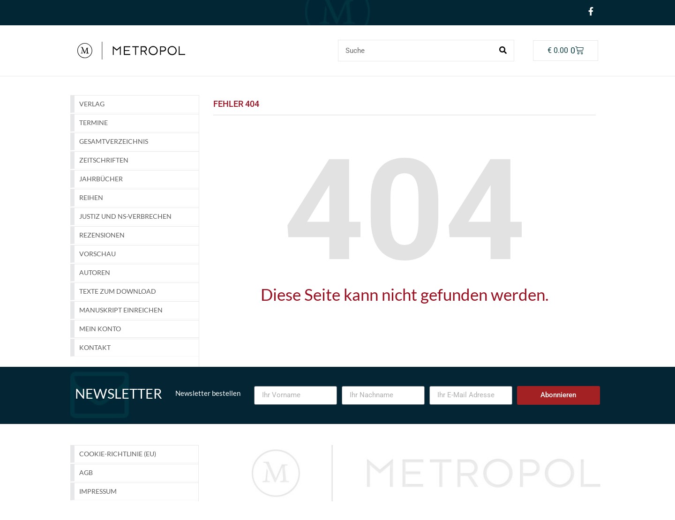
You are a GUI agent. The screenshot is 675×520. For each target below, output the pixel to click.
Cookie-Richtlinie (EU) (117, 454)
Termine (93, 122)
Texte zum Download (117, 291)
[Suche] (503, 50)
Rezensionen (102, 235)
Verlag (92, 104)
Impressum (98, 491)
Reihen (91, 197)
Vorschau (97, 254)
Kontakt (95, 347)
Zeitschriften (103, 160)
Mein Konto (100, 329)
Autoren (94, 272)
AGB (86, 472)
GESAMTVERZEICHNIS (113, 141)
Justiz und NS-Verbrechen (125, 216)
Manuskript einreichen (121, 310)
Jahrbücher (101, 179)
